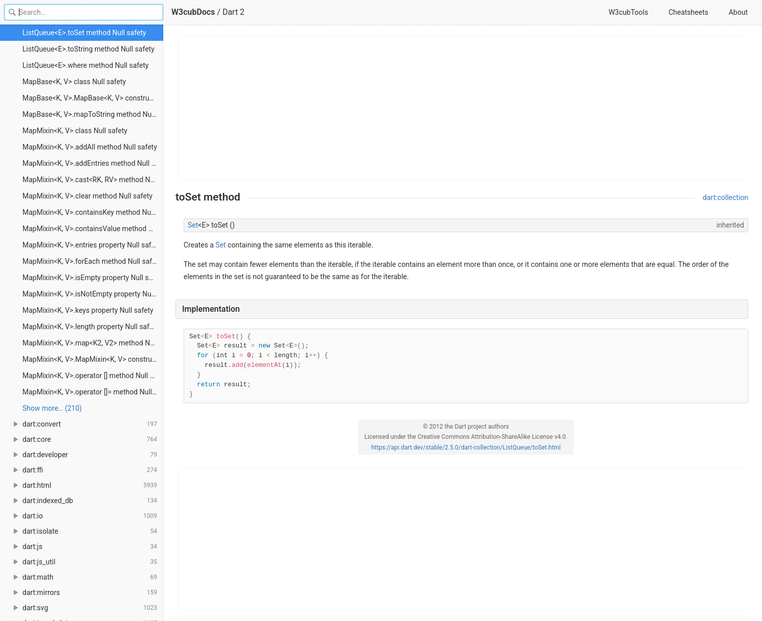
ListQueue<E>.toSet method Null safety (84, 33)
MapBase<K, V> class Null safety (74, 82)
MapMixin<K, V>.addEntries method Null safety (92, 163)
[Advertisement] (462, 108)
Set (193, 225)
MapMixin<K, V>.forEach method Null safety (92, 261)
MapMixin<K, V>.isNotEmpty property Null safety (92, 294)
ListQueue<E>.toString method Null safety (88, 49)
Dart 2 (233, 12)
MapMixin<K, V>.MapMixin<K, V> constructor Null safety (92, 359)
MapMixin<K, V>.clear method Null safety (87, 196)
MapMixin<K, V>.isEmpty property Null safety (92, 278)
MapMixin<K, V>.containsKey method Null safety (92, 212)
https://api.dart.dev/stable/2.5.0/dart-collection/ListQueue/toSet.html (466, 447)
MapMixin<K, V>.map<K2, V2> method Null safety (92, 343)
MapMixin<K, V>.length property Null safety (90, 326)
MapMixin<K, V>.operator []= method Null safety (92, 392)
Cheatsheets (688, 12)
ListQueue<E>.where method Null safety (85, 65)
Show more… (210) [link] (52, 408)
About (738, 12)
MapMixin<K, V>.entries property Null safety (91, 245)
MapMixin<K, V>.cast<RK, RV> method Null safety (92, 180)
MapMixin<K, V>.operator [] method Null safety (92, 375)
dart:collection (725, 197)
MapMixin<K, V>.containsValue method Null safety (92, 229)
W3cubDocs (193, 12)
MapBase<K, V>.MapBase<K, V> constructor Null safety (92, 98)
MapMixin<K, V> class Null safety (75, 131)
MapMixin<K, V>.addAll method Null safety (89, 147)
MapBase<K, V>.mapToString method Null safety (92, 114)
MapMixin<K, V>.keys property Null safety (88, 310)
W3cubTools (628, 12)
